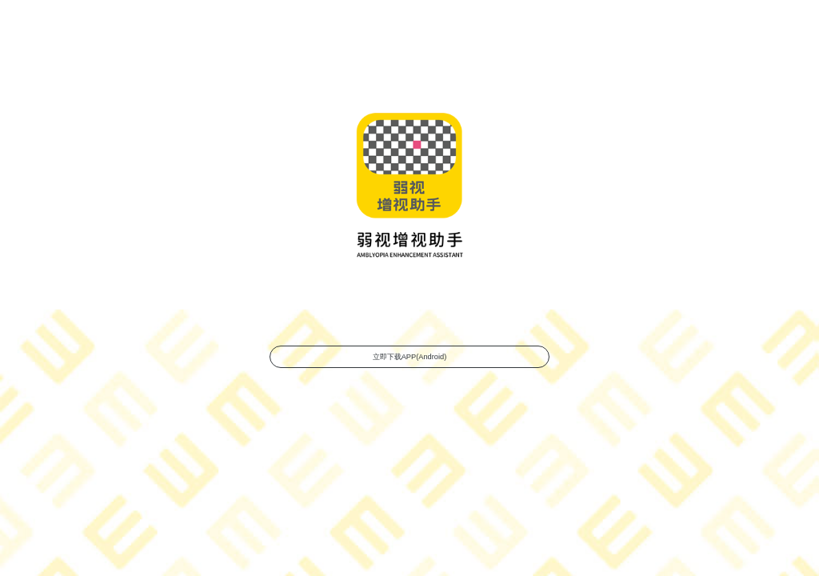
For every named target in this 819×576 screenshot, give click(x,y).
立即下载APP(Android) (409, 352)
